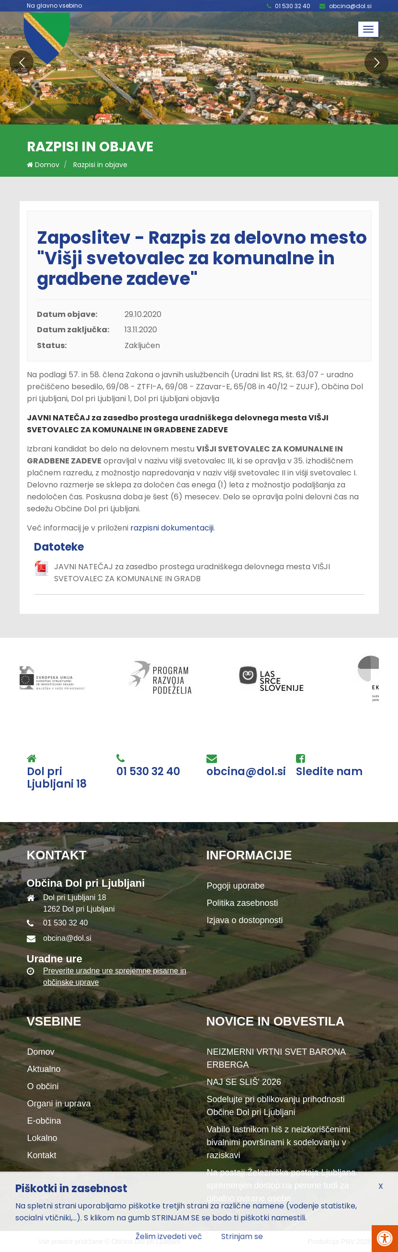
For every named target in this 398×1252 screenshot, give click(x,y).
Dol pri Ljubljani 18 (57, 778)
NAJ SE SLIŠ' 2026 (244, 1082)
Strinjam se (242, 1236)
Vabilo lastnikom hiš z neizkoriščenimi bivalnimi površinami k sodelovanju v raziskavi (279, 1142)
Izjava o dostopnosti (245, 920)
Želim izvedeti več (169, 1236)
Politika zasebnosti (242, 903)
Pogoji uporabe (236, 886)
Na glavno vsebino (54, 5)
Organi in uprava (59, 1103)
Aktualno (44, 1069)
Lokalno (42, 1138)
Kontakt (42, 1155)
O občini (43, 1086)
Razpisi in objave (100, 164)
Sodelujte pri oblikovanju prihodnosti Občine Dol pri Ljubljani (276, 1105)
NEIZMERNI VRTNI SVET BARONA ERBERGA (276, 1058)
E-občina (44, 1121)
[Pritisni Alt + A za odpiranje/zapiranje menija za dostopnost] (385, 1238)
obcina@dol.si (350, 6)
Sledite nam (329, 772)
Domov (43, 164)
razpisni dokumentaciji (172, 527)
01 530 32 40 (292, 6)
